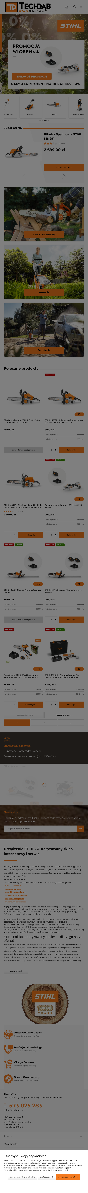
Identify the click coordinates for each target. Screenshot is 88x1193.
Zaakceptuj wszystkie (68, 1177)
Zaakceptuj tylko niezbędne (22, 1177)
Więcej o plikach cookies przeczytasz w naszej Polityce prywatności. (36, 1170)
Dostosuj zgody (47, 1177)
